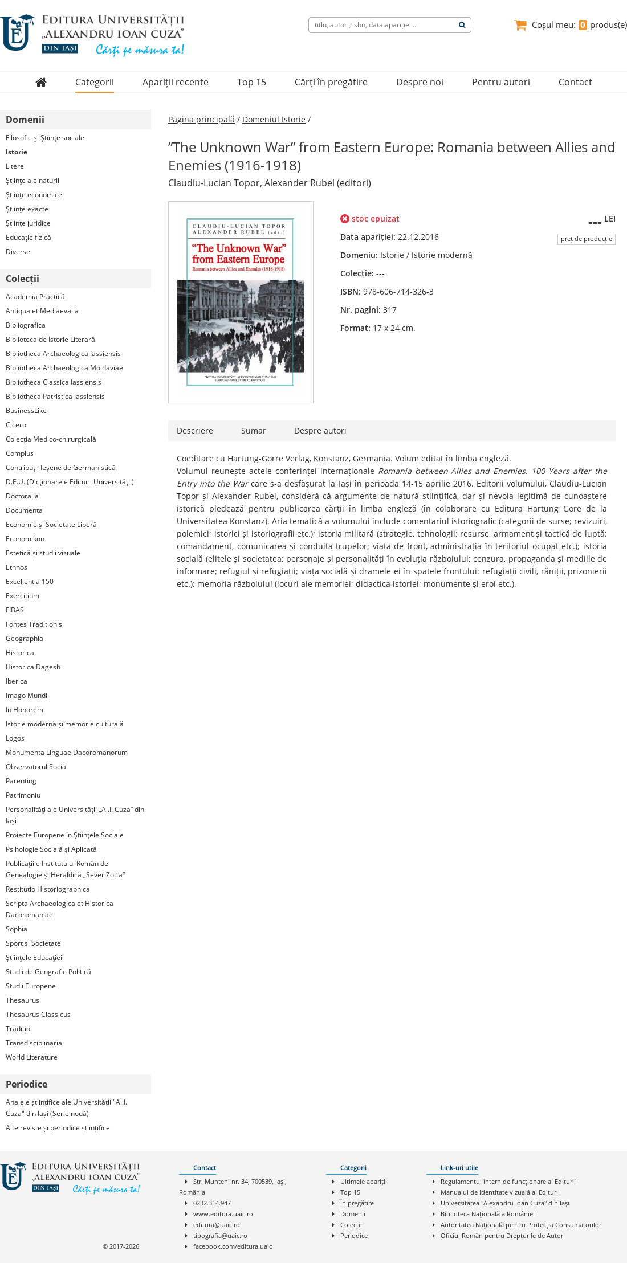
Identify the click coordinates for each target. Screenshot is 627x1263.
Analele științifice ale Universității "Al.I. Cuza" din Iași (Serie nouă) (66, 1107)
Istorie (16, 152)
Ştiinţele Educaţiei (34, 957)
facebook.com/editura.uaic (232, 1246)
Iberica (16, 681)
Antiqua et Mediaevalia (42, 311)
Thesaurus (22, 1000)
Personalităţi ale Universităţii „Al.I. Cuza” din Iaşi (75, 814)
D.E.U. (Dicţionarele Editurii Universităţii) (70, 482)
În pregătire (357, 1203)
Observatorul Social (37, 766)
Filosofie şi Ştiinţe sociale (45, 137)
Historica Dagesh (33, 667)
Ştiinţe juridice (28, 223)
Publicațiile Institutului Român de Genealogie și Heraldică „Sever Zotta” (65, 869)
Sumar (253, 430)
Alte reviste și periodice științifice (58, 1128)
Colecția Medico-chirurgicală (51, 439)
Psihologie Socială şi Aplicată (51, 849)
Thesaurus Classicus (38, 1014)
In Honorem (24, 709)
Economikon (25, 538)
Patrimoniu (23, 795)
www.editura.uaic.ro (223, 1213)
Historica (20, 652)
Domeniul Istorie (274, 119)
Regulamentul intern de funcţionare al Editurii (508, 1181)
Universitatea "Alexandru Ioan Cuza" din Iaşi (505, 1203)
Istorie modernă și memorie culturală (65, 724)
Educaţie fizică (28, 237)
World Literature (32, 1057)
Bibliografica (26, 325)
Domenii (352, 1213)
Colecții (351, 1224)
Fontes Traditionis (34, 624)
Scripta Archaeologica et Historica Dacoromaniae (59, 908)
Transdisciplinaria (34, 1043)
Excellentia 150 (30, 581)
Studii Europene (31, 986)
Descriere (195, 430)
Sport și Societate (33, 943)
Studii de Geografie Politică (48, 971)
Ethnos (16, 567)
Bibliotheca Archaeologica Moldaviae (64, 368)
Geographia (24, 638)
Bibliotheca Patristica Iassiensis (55, 396)
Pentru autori (501, 82)
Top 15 (251, 82)
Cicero (16, 425)
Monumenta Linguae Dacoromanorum (67, 752)
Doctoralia (22, 496)
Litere (15, 166)
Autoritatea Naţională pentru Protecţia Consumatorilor (521, 1224)
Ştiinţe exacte (27, 209)
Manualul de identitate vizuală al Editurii (500, 1192)
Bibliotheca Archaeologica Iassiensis (63, 353)
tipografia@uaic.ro (220, 1235)
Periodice (354, 1235)
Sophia (16, 929)
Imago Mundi (26, 695)
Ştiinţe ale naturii (32, 180)
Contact (575, 82)
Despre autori (320, 430)
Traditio (18, 1028)
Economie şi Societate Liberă (51, 524)
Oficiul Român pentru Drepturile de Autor (502, 1235)
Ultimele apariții (363, 1181)
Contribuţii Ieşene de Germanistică (61, 467)
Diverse (18, 251)
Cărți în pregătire (331, 82)
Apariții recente (175, 82)
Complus (20, 453)
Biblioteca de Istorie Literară (50, 339)
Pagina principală (201, 119)
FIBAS (15, 610)
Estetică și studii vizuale (43, 553)
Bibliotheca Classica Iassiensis (53, 382)
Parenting (21, 781)
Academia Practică (35, 296)
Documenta (24, 510)
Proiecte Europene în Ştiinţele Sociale (65, 835)
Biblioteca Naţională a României (488, 1213)
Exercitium (22, 595)
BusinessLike (26, 410)
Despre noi (419, 82)
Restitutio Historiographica (48, 889)
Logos (15, 738)
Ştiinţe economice (34, 194)
